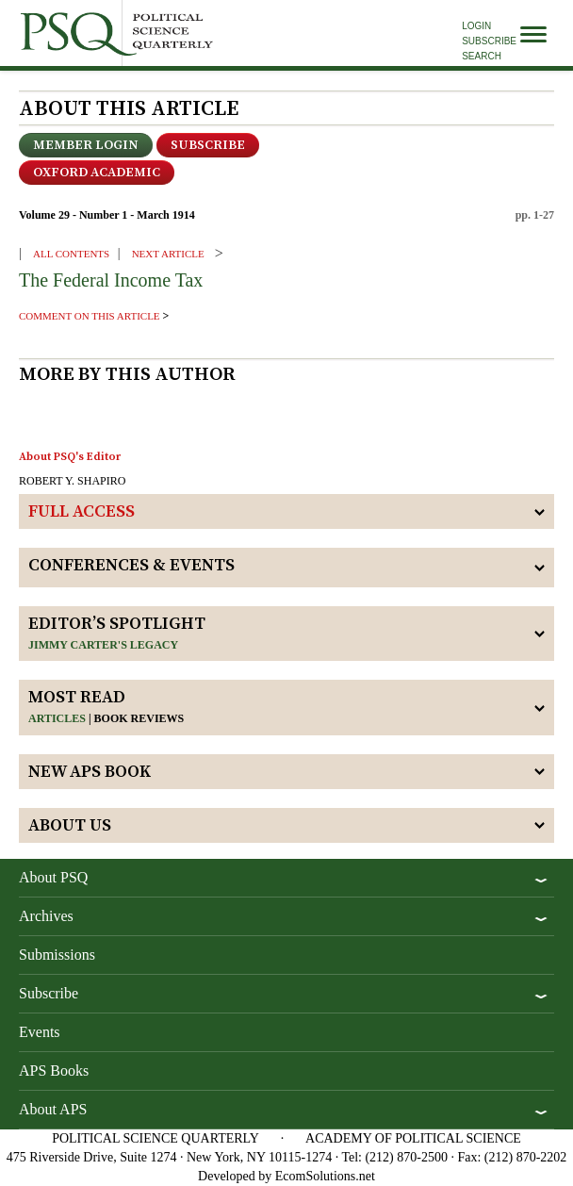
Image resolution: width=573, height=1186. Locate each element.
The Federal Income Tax (111, 280)
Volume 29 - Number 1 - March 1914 (107, 215)
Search (481, 56)
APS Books (54, 1070)
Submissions (57, 955)
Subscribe (489, 41)
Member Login (86, 145)
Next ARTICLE (168, 253)
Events (39, 1032)
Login (476, 26)
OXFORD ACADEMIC (96, 172)
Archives (46, 916)
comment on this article (89, 315)
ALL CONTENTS (71, 253)
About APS (53, 1109)
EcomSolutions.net (325, 1176)
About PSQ (53, 877)
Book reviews (139, 718)
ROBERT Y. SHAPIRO (72, 480)
